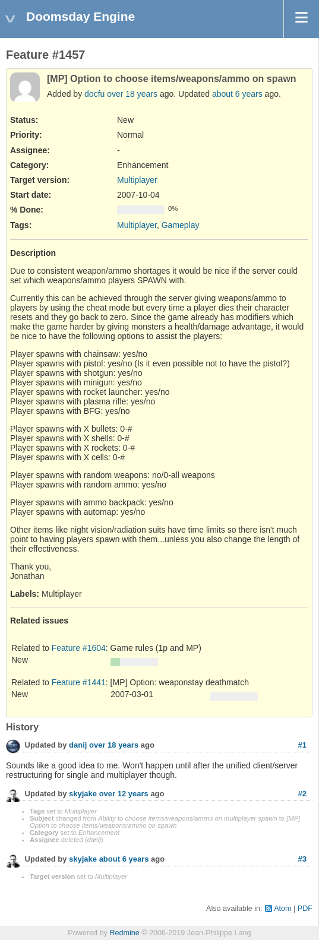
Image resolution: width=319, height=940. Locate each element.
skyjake (83, 793)
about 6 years (237, 94)
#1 (302, 744)
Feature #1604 (79, 648)
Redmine (124, 933)
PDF (305, 908)
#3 (302, 858)
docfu (94, 94)
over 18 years (132, 94)
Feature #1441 (79, 682)
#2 (302, 793)
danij (78, 744)
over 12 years (124, 793)
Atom (282, 908)
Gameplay (181, 225)
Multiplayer (137, 180)
